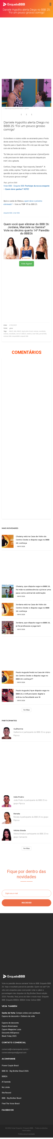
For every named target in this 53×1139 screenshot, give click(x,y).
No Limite (6, 1087)
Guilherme (18, 729)
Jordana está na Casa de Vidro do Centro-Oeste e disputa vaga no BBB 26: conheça (32, 607)
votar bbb (16, 213)
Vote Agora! (26, 263)
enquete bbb (8, 213)
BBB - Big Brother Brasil (11, 1098)
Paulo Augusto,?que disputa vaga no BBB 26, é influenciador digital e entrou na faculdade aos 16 (32, 693)
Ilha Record (6, 1093)
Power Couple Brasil (10, 1065)
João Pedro (19, 797)
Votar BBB (8, 186)
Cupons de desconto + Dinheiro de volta (18, 1016)
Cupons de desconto (10, 1023)
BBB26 (4, 1076)
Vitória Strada (20, 830)
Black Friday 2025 (9, 1036)
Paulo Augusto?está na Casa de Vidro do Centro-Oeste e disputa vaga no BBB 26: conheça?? (33, 675)
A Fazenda (6, 1082)
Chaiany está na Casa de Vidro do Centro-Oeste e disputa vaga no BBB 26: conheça (32, 539)
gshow (11, 328)
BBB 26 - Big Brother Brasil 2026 (15, 1071)
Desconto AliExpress (10, 1033)
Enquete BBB (19, 186)
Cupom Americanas (10, 1026)
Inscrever (26, 903)
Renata (17, 814)
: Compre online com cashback (21, 1013)
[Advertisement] (25, 44)
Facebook (8, 1110)
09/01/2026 (20, 546)
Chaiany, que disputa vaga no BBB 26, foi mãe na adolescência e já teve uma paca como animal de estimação (33, 589)
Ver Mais (26, 710)
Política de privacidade (26, 1134)
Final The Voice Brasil (11, 1103)
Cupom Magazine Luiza (11, 1029)
